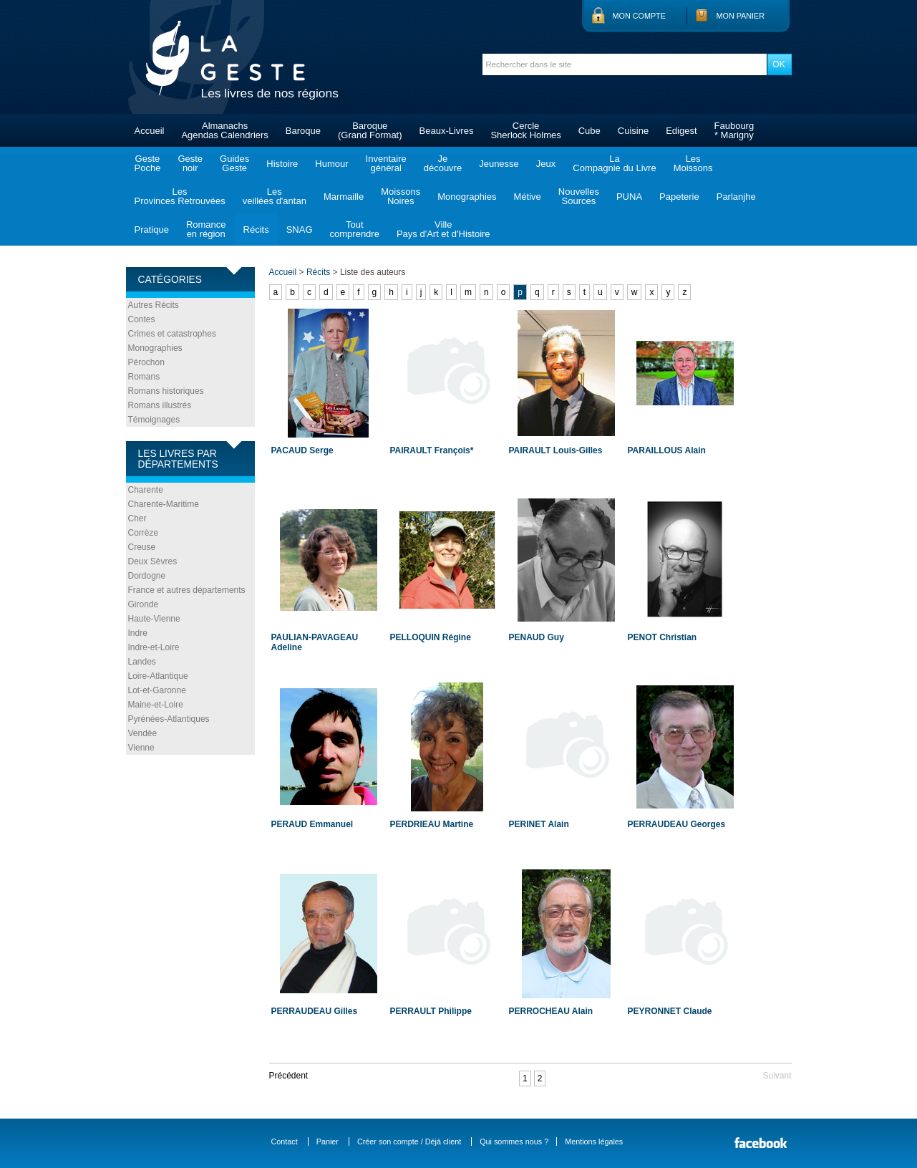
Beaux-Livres (446, 130)
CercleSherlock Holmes (525, 130)
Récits (256, 229)
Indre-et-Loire (154, 647)
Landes (142, 662)
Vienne (141, 748)
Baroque (303, 130)
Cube (589, 130)
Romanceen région (206, 229)
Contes (141, 319)
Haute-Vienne (154, 619)
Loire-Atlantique (158, 676)
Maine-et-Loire (155, 705)
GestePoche (148, 163)
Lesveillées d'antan (274, 196)
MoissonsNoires (400, 196)
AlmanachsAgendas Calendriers (224, 130)
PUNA (629, 196)
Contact (284, 1141)
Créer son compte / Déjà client (409, 1141)
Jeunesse (499, 163)
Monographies (466, 196)
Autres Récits (153, 305)
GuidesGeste (234, 163)
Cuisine (633, 130)
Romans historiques (166, 391)
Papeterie (679, 196)
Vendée (142, 733)
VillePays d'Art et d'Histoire (443, 229)
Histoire (282, 163)
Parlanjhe (736, 196)
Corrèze (143, 533)
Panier (327, 1141)
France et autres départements (187, 590)
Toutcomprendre (354, 229)
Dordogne (147, 576)
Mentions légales (594, 1141)
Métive (527, 196)
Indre (137, 633)
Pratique (152, 229)
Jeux (545, 163)
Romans (144, 377)
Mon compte (639, 15)
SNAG (299, 229)
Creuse (142, 547)
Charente (145, 490)
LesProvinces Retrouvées (180, 196)
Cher (137, 518)
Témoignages (154, 420)
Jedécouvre (443, 163)
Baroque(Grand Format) (370, 130)
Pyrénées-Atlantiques (169, 719)
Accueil (150, 130)
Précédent (289, 1076)
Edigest (681, 130)
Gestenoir (190, 163)
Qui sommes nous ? (514, 1141)
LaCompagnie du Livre (614, 163)
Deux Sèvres (153, 561)
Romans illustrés (160, 405)
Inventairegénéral (386, 163)
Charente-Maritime (163, 504)
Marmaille (344, 196)
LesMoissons (693, 163)
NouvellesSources (578, 196)
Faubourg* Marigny (734, 130)
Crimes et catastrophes (172, 334)
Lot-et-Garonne (157, 690)
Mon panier (741, 15)
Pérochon (146, 362)
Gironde (143, 604)
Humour (331, 163)
